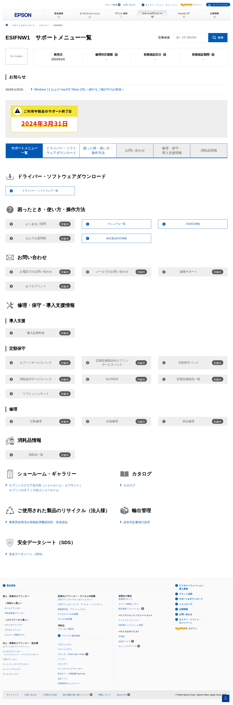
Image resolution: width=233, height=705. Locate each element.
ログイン (191, 5)
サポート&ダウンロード (191, 599)
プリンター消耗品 (66, 629)
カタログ (129, 485)
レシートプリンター (12, 669)
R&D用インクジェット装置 (131, 625)
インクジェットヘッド (129, 621)
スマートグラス (65, 650)
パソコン (62, 659)
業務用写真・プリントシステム (72, 610)
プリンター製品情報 (71, 636)
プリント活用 (185, 594)
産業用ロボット (126, 599)
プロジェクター (65, 645)
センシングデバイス (128, 647)
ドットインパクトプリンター (16, 665)
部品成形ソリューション (130, 609)
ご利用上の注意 (50, 695)
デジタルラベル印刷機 (68, 614)
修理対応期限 (106, 54)
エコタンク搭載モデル (15, 635)
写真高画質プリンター (15, 614)
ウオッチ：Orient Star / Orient (71, 654)
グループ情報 (111, 5)
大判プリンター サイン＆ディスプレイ (75, 600)
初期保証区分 (155, 54)
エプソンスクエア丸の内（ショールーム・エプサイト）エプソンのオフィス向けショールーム (45, 488)
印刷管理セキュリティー (69, 684)
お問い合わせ (129, 5)
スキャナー (63, 664)
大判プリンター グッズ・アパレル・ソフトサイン (80, 605)
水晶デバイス (125, 642)
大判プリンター (10, 660)
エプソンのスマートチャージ (16, 647)
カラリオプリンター (14, 625)
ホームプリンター (13, 609)
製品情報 (11, 586)
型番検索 (164, 38)
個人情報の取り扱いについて (77, 695)
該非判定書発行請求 (136, 522)
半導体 (122, 637)
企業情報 (183, 610)
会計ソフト (63, 679)
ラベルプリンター (11, 674)
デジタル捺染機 (65, 619)
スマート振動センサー (129, 604)
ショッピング (185, 604)
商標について (105, 695)
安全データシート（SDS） (26, 554)
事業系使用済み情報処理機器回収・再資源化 (38, 522)
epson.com (122, 695)
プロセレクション (13, 630)
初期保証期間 (203, 54)
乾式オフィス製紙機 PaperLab (71, 674)
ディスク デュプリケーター (70, 669)
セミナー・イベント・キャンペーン (161, 5)
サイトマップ (12, 695)
